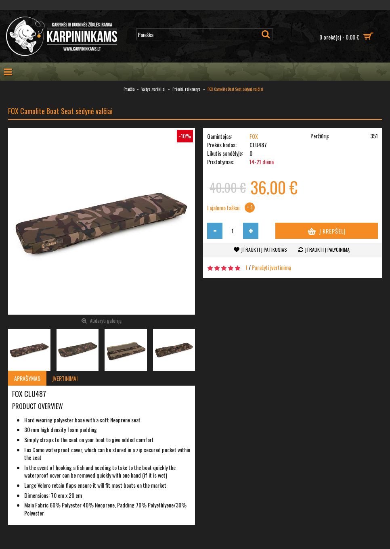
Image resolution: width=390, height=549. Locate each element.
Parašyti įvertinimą (271, 267)
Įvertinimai (65, 378)
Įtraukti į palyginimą (327, 249)
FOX (254, 136)
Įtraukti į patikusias (264, 249)
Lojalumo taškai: (224, 208)
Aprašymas (27, 378)
